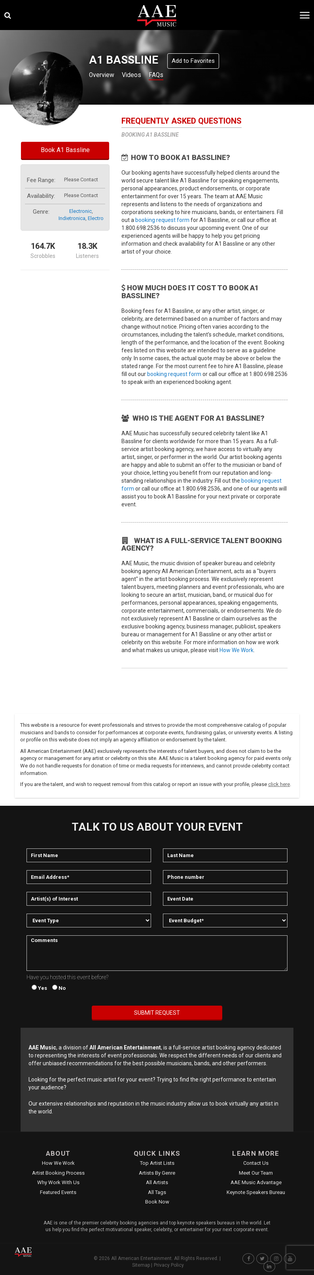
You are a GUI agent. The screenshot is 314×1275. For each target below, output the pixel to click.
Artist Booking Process (58, 1173)
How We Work (236, 650)
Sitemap (141, 1265)
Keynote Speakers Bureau (256, 1192)
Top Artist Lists (157, 1163)
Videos (138, 75)
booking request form (162, 220)
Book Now (157, 1202)
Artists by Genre (157, 1173)
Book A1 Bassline (65, 150)
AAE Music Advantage (256, 1182)
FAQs (166, 75)
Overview (103, 75)
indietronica (72, 218)
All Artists (157, 1182)
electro (96, 218)
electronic (80, 211)
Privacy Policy (169, 1265)
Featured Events (58, 1192)
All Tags (157, 1192)
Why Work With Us (58, 1182)
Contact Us (256, 1163)
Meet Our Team (256, 1173)
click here (279, 784)
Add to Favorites (193, 60)
